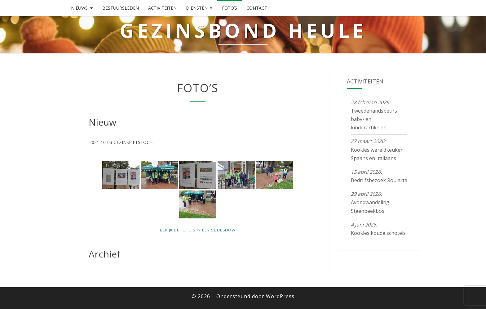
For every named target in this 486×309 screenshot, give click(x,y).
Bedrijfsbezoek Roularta (379, 180)
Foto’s (229, 8)
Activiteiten (162, 8)
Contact (256, 8)
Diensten (197, 8)
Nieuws (79, 8)
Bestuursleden (120, 8)
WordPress (280, 296)
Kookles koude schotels (378, 233)
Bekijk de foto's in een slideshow (198, 230)
